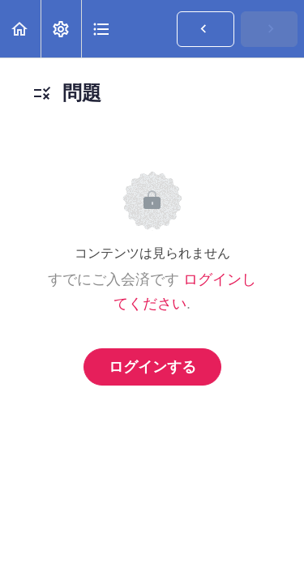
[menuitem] (61, 29)
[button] (20, 29)
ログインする (152, 367)
